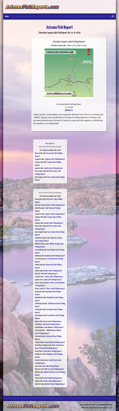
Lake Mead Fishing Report (51, 324)
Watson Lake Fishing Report (54, 369)
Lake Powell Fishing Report (53, 378)
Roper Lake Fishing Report (52, 321)
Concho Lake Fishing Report (53, 277)
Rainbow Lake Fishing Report (55, 256)
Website (70, 110)
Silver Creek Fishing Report (55, 289)
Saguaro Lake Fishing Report (55, 159)
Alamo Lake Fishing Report (52, 381)
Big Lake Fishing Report (49, 274)
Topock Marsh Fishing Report (55, 342)
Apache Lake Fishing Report (53, 168)
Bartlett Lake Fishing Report (55, 205)
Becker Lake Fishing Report (53, 271)
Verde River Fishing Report (52, 351)
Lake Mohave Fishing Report (53, 327)
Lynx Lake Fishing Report (50, 366)
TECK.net (109, 408)
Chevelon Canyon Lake (58, 46)
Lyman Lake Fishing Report (52, 280)
